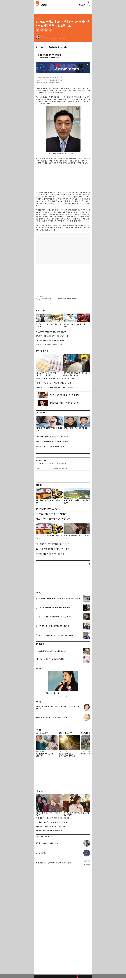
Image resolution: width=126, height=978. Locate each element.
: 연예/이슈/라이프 (44, 836)
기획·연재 (38, 730)
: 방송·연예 (42, 791)
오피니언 (38, 702)
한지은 (42, 36)
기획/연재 (38, 18)
